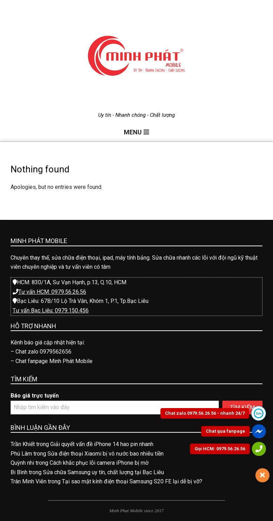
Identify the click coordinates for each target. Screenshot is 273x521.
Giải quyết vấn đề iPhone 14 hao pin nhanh (101, 444)
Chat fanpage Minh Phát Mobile (54, 361)
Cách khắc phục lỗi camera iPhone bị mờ (99, 462)
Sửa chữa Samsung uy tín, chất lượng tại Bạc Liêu (103, 472)
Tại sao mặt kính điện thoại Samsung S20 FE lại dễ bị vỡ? (132, 481)
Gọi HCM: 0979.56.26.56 (220, 448)
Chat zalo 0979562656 (43, 351)
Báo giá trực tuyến (35, 395)
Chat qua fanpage (225, 431)
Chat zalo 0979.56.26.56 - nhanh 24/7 (205, 413)
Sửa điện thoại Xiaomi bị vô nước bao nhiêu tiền (105, 453)
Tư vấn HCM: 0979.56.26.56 (52, 291)
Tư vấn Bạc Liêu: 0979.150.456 (51, 310)
